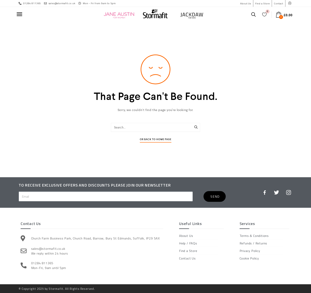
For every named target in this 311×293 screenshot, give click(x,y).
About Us (245, 3)
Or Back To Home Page (155, 139)
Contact (278, 3)
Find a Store (262, 3)
